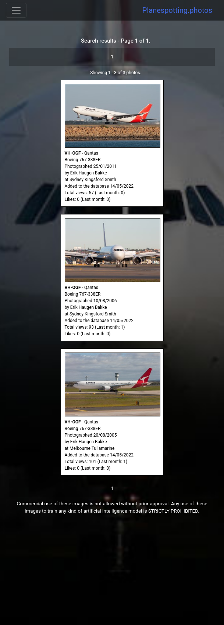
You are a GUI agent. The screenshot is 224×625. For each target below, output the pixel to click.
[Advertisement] (112, 573)
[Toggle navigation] (16, 10)
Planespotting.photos (177, 10)
